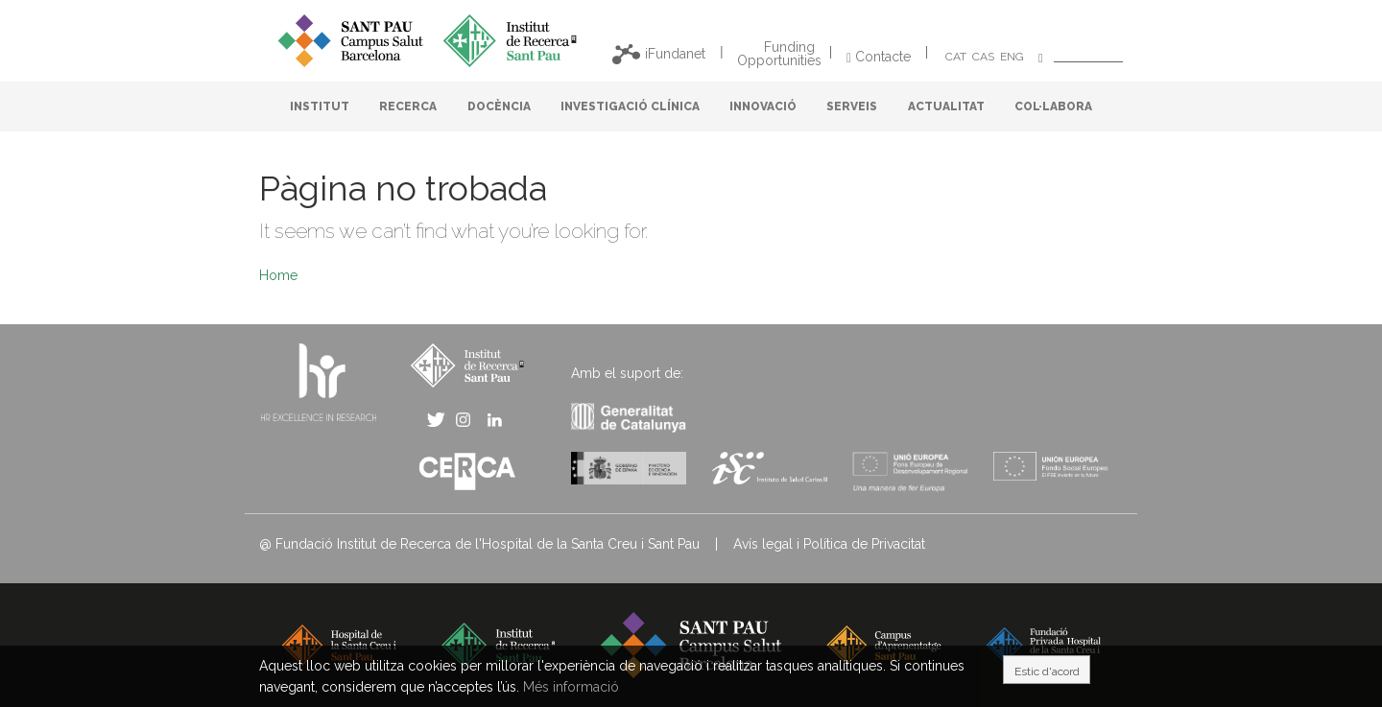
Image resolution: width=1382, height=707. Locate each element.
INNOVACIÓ (763, 106)
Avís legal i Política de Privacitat (829, 544)
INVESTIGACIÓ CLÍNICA (630, 106)
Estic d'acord (1047, 671)
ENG (1012, 56)
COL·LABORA (1053, 106)
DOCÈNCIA (499, 106)
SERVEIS (851, 106)
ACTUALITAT (946, 106)
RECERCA (408, 106)
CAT (955, 56)
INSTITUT (319, 106)
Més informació (571, 687)
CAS (983, 56)
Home (278, 275)
